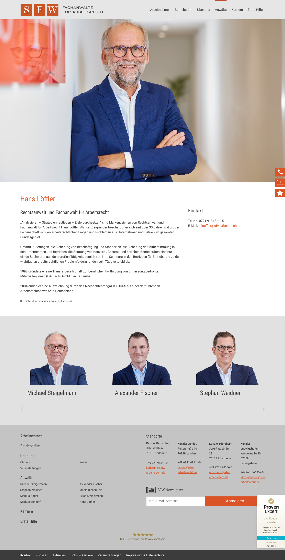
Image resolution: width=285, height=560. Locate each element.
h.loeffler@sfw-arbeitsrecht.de (220, 225)
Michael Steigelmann (33, 484)
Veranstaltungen (30, 468)
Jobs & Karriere (82, 555)
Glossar (42, 555)
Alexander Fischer (91, 484)
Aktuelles (59, 555)
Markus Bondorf (30, 502)
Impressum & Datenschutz (145, 555)
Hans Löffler (87, 502)
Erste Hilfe (255, 9)
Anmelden (235, 501)
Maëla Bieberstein (91, 490)
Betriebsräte (183, 9)
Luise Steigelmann (91, 496)
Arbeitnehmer (160, 9)
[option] (59, 367)
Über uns (203, 9)
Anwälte (221, 9)
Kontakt (26, 555)
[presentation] (177, 519)
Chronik (25, 462)
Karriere (237, 9)
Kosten (84, 462)
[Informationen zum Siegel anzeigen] (271, 544)
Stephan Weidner (31, 490)
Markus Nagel (29, 496)
